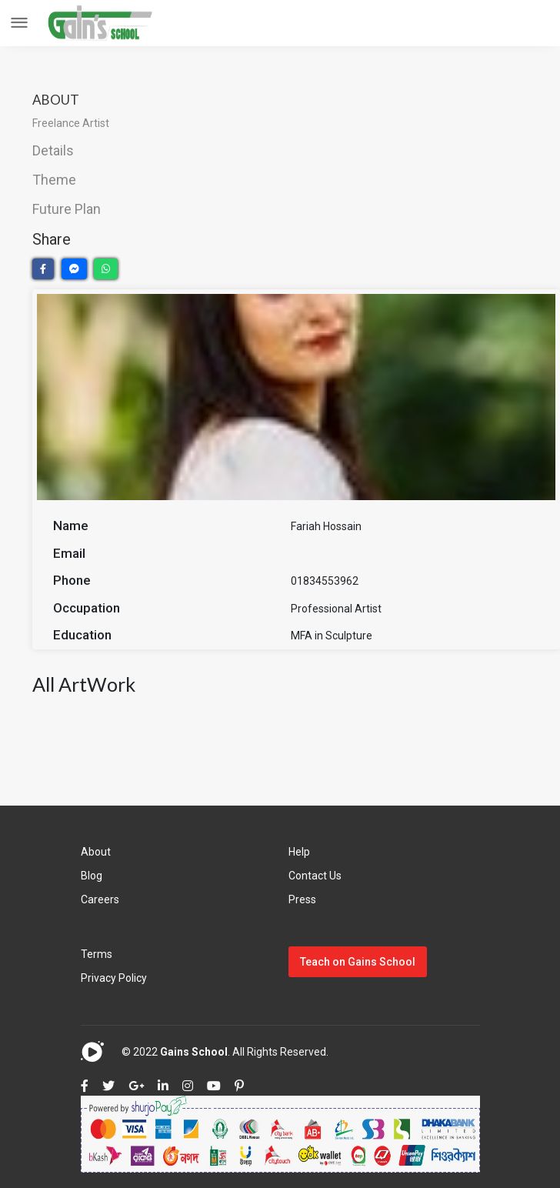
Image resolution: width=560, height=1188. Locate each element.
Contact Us (315, 875)
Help (299, 852)
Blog (91, 875)
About (96, 852)
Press (302, 899)
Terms (96, 954)
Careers (100, 899)
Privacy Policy (114, 978)
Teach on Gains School (357, 962)
